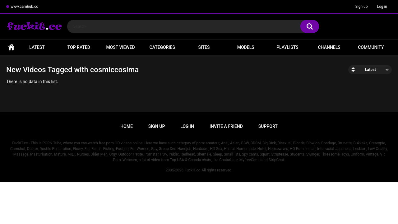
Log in (382, 6)
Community (371, 47)
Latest (37, 47)
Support (268, 126)
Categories (162, 47)
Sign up (361, 6)
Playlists (287, 47)
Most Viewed (120, 47)
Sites (204, 47)
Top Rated (78, 47)
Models (245, 47)
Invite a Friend (226, 126)
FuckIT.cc (192, 170)
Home (11, 47)
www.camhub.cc (24, 6)
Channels (329, 47)
